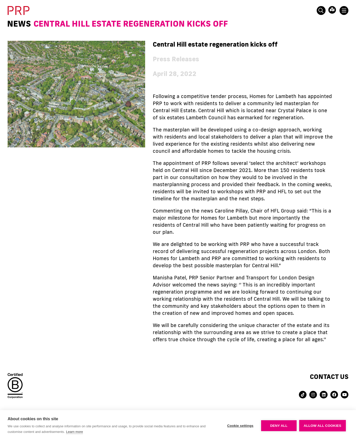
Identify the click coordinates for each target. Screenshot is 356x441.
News (19, 23)
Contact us (329, 376)
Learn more (74, 432)
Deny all (278, 426)
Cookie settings (240, 426)
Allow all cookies (322, 426)
